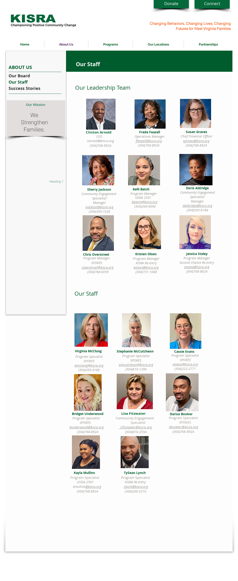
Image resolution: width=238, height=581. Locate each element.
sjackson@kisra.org (99, 207)
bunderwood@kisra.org (87, 427)
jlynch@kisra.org (136, 486)
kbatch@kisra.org (144, 202)
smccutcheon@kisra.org (136, 364)
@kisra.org (93, 486)
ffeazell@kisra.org (149, 141)
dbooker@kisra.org (183, 427)
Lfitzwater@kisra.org (136, 427)
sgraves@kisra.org (196, 141)
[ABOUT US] (27, 67)
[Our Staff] (27, 82)
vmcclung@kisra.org (88, 365)
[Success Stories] (27, 88)
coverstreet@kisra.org (97, 267)
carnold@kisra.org (100, 141)
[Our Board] (27, 76)
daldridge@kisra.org (197, 205)
